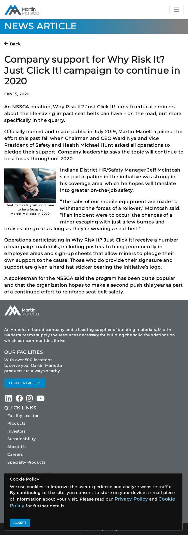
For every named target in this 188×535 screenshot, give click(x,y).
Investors (16, 431)
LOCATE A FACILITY (24, 383)
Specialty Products (26, 462)
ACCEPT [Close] (20, 523)
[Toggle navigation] (176, 9)
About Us (16, 446)
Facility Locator (23, 415)
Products (16, 423)
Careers (15, 454)
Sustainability (21, 439)
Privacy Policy (131, 499)
